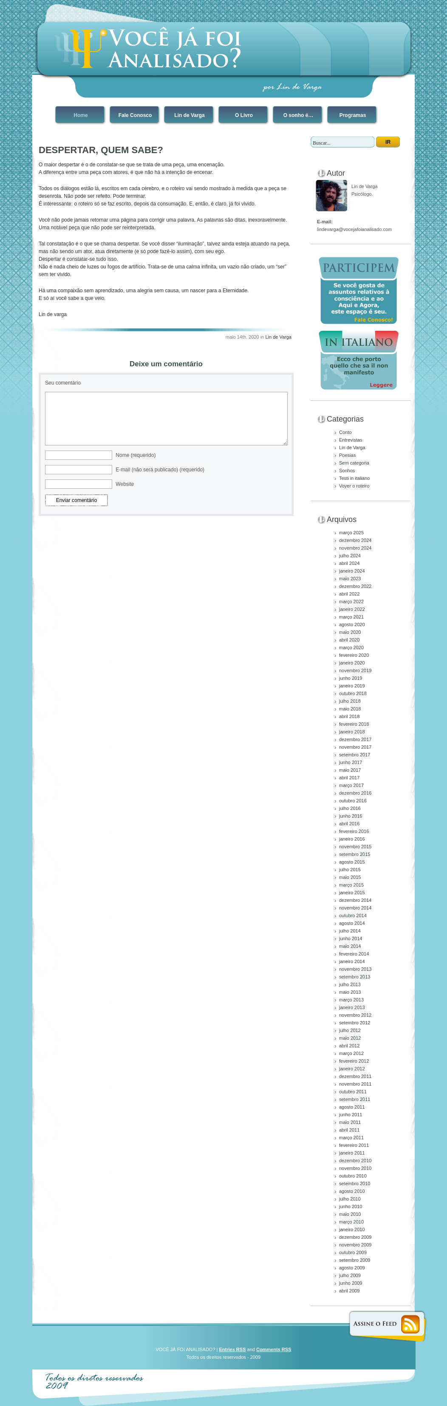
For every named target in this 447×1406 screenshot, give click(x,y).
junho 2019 (350, 678)
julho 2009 (350, 1275)
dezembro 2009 (355, 1237)
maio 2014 (350, 946)
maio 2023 (350, 578)
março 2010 (351, 1221)
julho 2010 (350, 1198)
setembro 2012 (354, 1022)
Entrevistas (350, 439)
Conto (345, 432)
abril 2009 (349, 1290)
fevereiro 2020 (354, 655)
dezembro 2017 (355, 739)
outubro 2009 (353, 1252)
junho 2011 (350, 1114)
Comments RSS (273, 1349)
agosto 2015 (352, 861)
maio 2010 (350, 1214)
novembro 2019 (355, 670)
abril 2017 (349, 777)
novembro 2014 (355, 907)
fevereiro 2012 (354, 1061)
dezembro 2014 (355, 900)
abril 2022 (349, 593)
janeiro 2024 (352, 570)
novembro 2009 (355, 1244)
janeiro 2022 (352, 609)
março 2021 (351, 616)
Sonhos (347, 470)
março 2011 (351, 1137)
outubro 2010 (353, 1175)
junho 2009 (350, 1283)
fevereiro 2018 (354, 724)
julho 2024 (350, 555)
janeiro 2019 (352, 685)
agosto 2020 (352, 624)
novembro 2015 (355, 846)
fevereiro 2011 (354, 1145)
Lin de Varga (189, 115)
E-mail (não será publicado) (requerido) (160, 470)
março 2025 (351, 532)
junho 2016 (350, 816)
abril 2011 (349, 1129)
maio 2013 (350, 992)
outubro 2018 (353, 693)
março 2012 (351, 1053)
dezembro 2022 (355, 586)
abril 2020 (349, 639)
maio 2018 (350, 708)
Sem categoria (354, 462)
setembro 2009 (354, 1260)
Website (125, 484)
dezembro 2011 (355, 1076)
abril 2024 (349, 563)
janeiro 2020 (352, 662)
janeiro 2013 (352, 1007)
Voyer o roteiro (354, 485)
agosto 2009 (352, 1267)
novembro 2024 (355, 547)
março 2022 (351, 601)
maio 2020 (350, 632)
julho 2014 (350, 930)
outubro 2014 (353, 915)
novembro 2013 (355, 969)
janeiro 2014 (352, 961)
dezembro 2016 (355, 793)
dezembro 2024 (355, 540)
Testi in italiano (354, 478)
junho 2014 (350, 938)
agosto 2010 (352, 1191)
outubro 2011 (353, 1091)
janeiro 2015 (352, 892)
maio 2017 (350, 770)
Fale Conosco (135, 115)
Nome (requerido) (136, 455)
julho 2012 (350, 1030)
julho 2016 (350, 808)
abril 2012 (349, 1045)
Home (81, 115)
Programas (352, 115)
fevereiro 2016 (354, 831)
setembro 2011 (354, 1099)
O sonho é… (298, 115)
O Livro (244, 115)
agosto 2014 (352, 923)
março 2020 (351, 647)
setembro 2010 (354, 1183)
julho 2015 (350, 869)
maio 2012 (350, 1038)
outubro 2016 (353, 800)
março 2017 (351, 785)
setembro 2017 (354, 754)
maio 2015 (350, 877)
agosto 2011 (352, 1106)
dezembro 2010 (355, 1160)
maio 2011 (350, 1122)
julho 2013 (350, 984)
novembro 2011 (355, 1084)
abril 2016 (349, 823)
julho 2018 (350, 701)
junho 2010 (350, 1206)
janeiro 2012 (352, 1068)
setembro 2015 (354, 854)
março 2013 (351, 999)
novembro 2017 (355, 747)
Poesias (347, 455)
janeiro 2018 (352, 731)
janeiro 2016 (352, 838)
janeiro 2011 (352, 1152)
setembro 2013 (354, 976)
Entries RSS (232, 1349)
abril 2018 (349, 716)
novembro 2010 (355, 1168)
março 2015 (351, 884)
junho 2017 (350, 762)
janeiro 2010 (352, 1229)
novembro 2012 (355, 1015)
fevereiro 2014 (354, 953)
